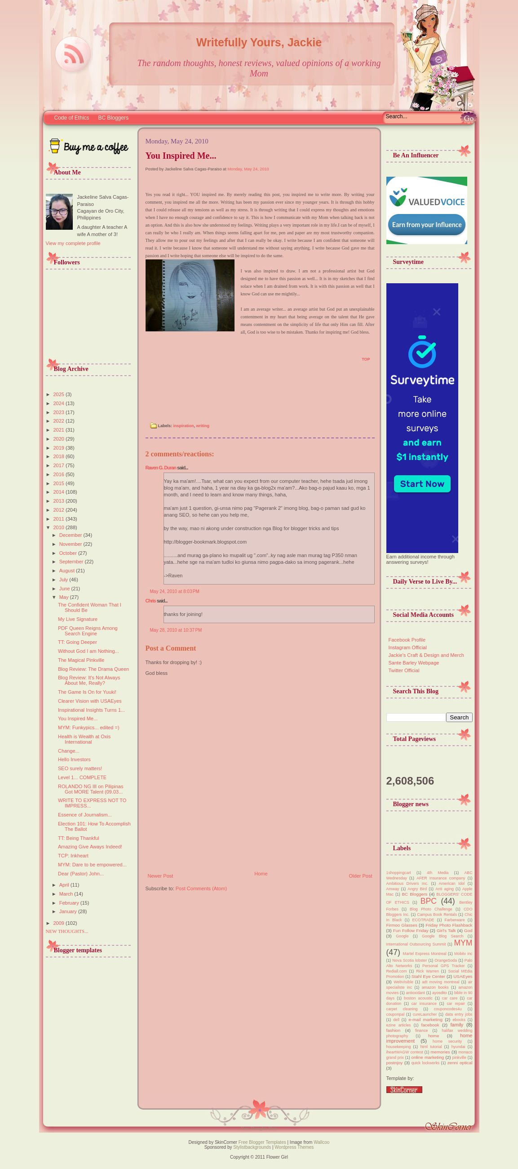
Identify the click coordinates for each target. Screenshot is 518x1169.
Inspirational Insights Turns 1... (91, 710)
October (68, 553)
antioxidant (415, 993)
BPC (429, 901)
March (67, 894)
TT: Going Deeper (77, 642)
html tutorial (431, 1046)
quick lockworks (426, 1063)
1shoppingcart (398, 872)
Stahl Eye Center (428, 976)
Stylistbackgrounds (252, 1147)
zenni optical (460, 1062)
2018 (59, 456)
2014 (59, 492)
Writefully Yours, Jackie (259, 42)
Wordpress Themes (294, 1147)
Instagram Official (408, 647)
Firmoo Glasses (401, 925)
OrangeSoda (445, 960)
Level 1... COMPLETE (82, 777)
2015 (59, 483)
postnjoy (394, 1062)
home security (447, 1041)
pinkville (459, 1057)
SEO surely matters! (80, 768)
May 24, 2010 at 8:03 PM (174, 591)
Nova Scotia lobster (409, 960)
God (468, 930)
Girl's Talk (446, 930)
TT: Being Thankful (78, 838)
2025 (59, 394)
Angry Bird (417, 889)
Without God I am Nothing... (88, 651)
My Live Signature (77, 619)
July (64, 579)
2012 (59, 510)
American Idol (452, 883)
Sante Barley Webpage (414, 662)
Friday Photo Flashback (448, 925)
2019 (59, 448)
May (64, 597)
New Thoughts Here (259, 1128)
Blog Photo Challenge (431, 909)
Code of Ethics (71, 118)
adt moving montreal (440, 982)
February (69, 903)
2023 (59, 412)
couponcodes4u (448, 1009)
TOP (366, 359)
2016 (59, 474)
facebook (430, 1024)
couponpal (395, 1014)
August (67, 570)
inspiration (183, 426)
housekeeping (398, 1046)
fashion (393, 1030)
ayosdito (439, 993)
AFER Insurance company (440, 878)
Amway (392, 889)
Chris (151, 600)
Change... (69, 751)
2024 (59, 403)
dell (396, 1019)
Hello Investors (74, 759)
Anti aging (444, 889)
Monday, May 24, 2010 (248, 169)
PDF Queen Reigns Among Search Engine (88, 630)
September (72, 561)
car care (449, 998)
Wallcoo (321, 1142)
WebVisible (403, 982)
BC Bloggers (113, 118)
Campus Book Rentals (437, 914)
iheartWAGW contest (404, 1052)
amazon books (435, 987)
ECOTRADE (423, 920)
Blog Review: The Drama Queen (93, 669)
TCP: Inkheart (73, 855)
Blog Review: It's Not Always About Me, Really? (89, 680)
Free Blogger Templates (261, 1142)
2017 (59, 465)
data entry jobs (459, 1014)
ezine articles (398, 1025)
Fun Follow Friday (411, 930)
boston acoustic (418, 998)
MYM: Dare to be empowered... (92, 864)
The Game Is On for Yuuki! (87, 692)
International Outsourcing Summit (416, 944)
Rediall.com (396, 971)
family (457, 1024)
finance (421, 1030)
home (433, 1035)
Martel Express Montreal (425, 953)
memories (440, 1051)
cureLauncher (425, 1014)
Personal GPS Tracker (443, 966)
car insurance (424, 1003)
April (65, 885)
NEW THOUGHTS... (67, 931)
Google (402, 936)
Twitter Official (404, 670)
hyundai (458, 1046)
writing (203, 426)
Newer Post (160, 876)
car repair (456, 1003)
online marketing (427, 1057)
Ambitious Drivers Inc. (407, 883)
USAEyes (462, 976)
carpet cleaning (402, 1009)
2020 (59, 439)
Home (260, 873)
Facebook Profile (407, 640)
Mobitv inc (463, 953)
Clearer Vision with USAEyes (90, 701)
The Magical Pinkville (81, 660)
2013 (59, 501)
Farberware (455, 920)
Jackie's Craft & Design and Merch (426, 655)
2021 (59, 430)
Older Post (360, 876)
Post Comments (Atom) (201, 888)
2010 (59, 527)
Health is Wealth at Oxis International (84, 739)
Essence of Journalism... (85, 814)
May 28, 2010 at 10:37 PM (176, 630)
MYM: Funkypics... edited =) (89, 727)
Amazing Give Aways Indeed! (90, 846)
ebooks (458, 1019)
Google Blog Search (442, 936)
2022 (59, 421)
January (68, 911)
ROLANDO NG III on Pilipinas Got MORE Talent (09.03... (91, 789)
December (71, 535)
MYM (463, 942)
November (71, 544)
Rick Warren (427, 971)
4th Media (437, 872)
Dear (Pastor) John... (81, 873)
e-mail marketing (425, 1019)
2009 (59, 923)
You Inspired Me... (77, 718)
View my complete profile (73, 243)
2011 (59, 519)
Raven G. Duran (161, 467)
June (65, 588)
